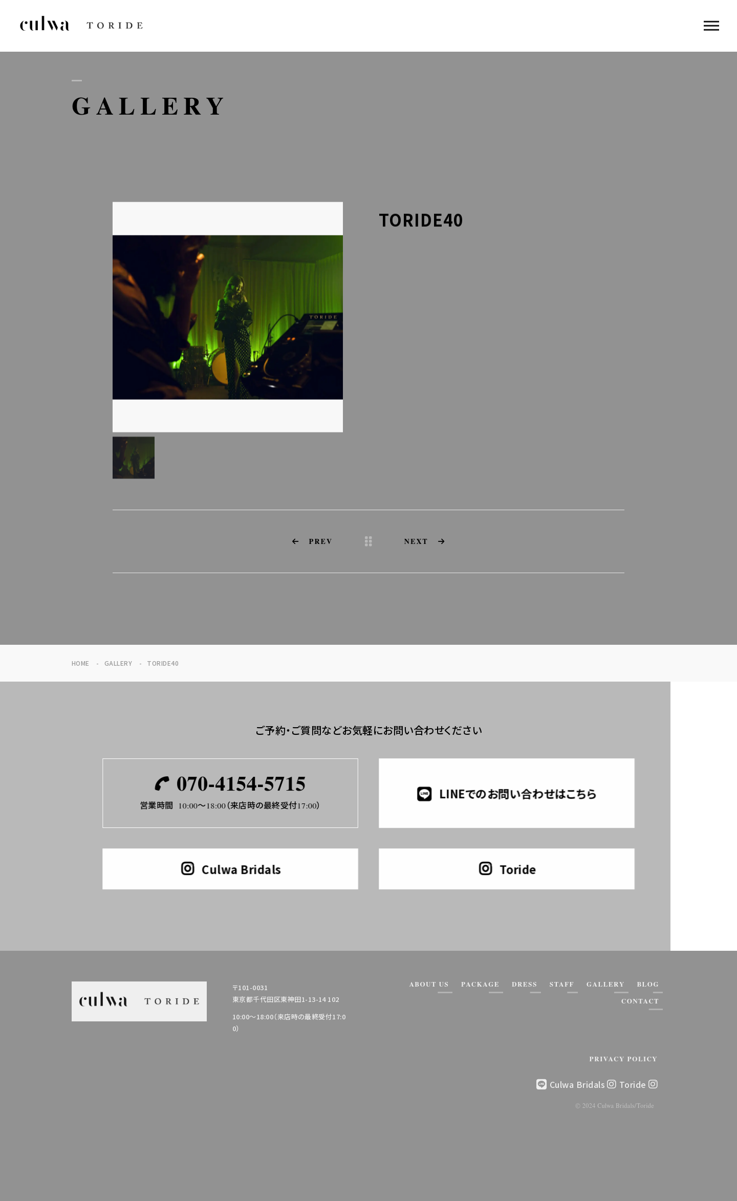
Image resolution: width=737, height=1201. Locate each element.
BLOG (648, 984)
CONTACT (640, 1001)
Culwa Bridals (583, 1084)
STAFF (562, 984)
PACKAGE (480, 984)
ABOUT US (429, 984)
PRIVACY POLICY (624, 1059)
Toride (638, 1084)
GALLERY (606, 984)
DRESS (524, 984)
